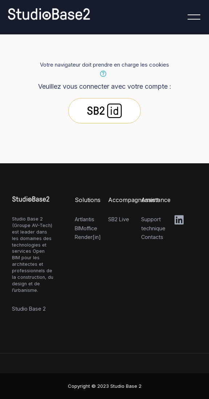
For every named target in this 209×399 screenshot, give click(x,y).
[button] (104, 74)
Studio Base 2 (29, 309)
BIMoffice (86, 228)
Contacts (152, 237)
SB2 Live (118, 219)
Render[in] (88, 237)
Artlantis (84, 219)
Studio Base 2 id (104, 111)
